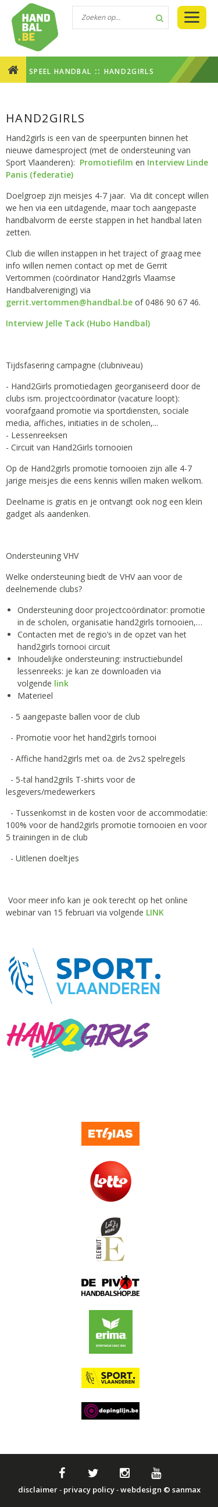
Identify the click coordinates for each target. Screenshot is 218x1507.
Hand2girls (129, 71)
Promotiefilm (107, 162)
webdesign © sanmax (160, 1489)
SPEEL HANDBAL (60, 71)
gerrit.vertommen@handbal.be (69, 302)
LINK (155, 912)
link (61, 683)
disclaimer (38, 1489)
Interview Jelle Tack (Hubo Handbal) (78, 323)
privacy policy (89, 1489)
